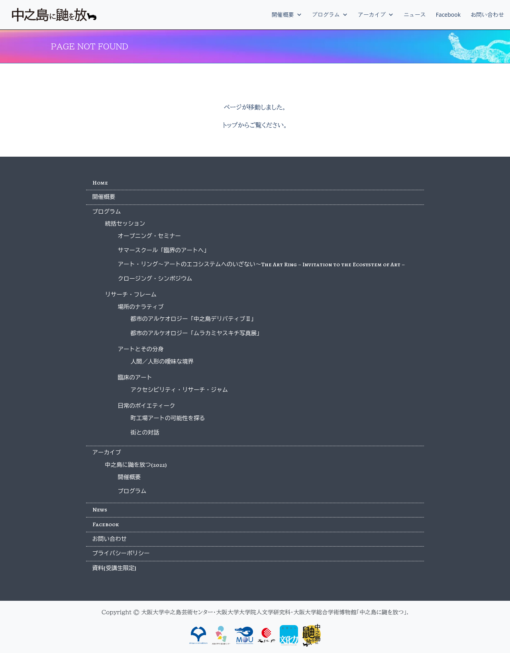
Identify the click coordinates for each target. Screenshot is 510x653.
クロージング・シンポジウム (155, 279)
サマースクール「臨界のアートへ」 (164, 250)
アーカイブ (376, 14)
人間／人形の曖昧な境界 (162, 362)
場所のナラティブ (141, 307)
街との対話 (145, 433)
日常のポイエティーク (146, 406)
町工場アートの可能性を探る (168, 418)
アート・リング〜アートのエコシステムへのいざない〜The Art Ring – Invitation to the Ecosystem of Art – (261, 264)
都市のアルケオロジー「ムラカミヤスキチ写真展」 (197, 333)
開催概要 (287, 14)
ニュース (415, 14)
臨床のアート (135, 378)
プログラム (330, 14)
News (99, 509)
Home (100, 183)
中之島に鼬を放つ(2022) (136, 465)
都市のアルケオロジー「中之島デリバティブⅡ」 (194, 319)
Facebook (448, 14)
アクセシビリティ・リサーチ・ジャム (179, 390)
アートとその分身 (141, 349)
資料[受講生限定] (114, 568)
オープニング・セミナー (149, 236)
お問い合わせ (487, 14)
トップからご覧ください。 (254, 125)
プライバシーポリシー (121, 553)
